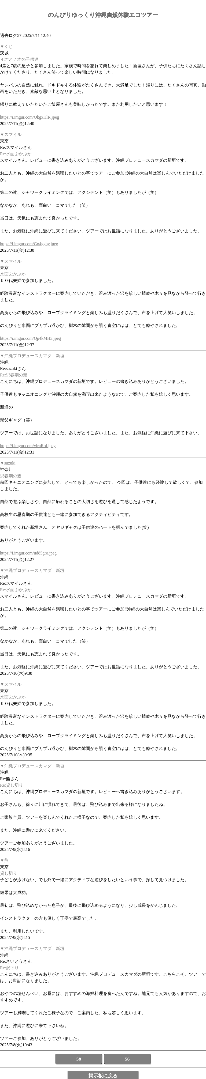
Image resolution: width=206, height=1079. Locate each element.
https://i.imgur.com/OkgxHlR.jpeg (29, 117)
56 (127, 1059)
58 (78, 1059)
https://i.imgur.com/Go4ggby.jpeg (29, 244)
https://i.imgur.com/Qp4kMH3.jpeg (30, 338)
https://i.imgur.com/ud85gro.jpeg (28, 553)
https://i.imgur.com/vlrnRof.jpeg (28, 445)
